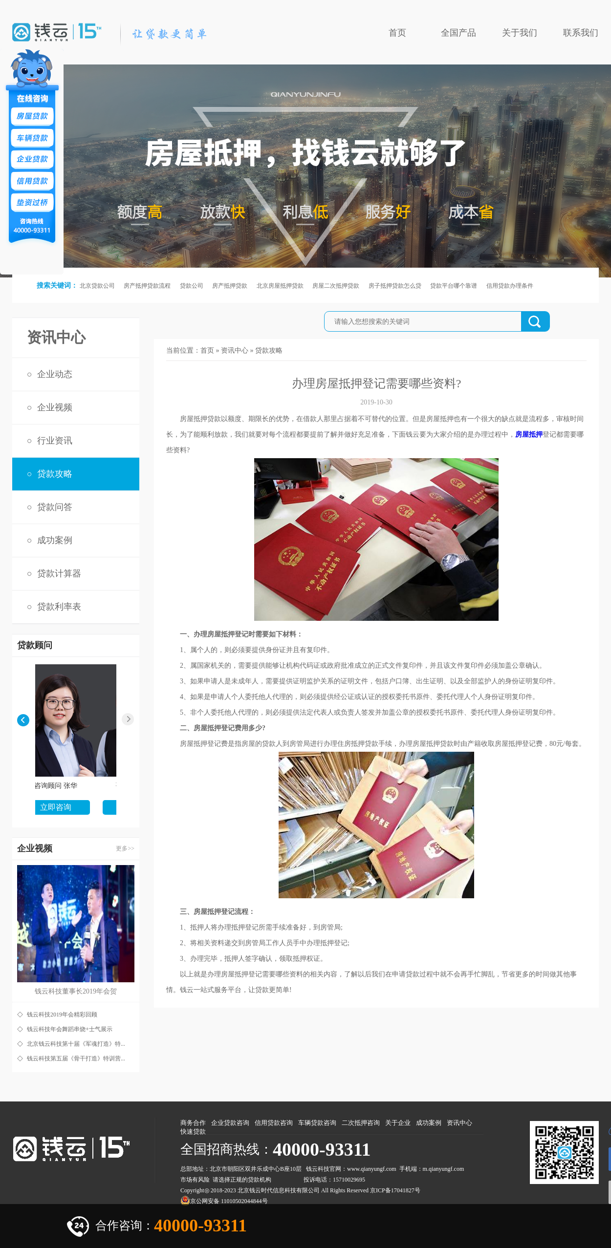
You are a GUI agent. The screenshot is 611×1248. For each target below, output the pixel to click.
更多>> (125, 848)
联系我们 (580, 33)
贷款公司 (191, 285)
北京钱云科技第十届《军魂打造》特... (76, 1043)
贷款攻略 (54, 474)
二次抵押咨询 (361, 1122)
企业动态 (54, 374)
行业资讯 (54, 440)
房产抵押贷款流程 (147, 285)
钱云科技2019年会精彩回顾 (62, 1014)
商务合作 (193, 1122)
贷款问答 (54, 507)
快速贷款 (193, 1131)
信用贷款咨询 (274, 1122)
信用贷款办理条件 (509, 285)
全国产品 (458, 33)
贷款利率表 (59, 607)
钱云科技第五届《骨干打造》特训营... (76, 1058)
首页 (397, 33)
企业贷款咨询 (230, 1122)
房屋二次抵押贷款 (335, 285)
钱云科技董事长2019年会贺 (76, 991)
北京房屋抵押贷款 (280, 285)
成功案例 (54, 540)
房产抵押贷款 (229, 285)
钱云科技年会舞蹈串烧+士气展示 (69, 1029)
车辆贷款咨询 (317, 1122)
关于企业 (398, 1122)
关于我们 (519, 33)
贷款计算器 (59, 573)
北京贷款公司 (97, 285)
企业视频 (54, 407)
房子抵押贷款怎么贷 (395, 285)
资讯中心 (234, 350)
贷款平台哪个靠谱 (453, 285)
